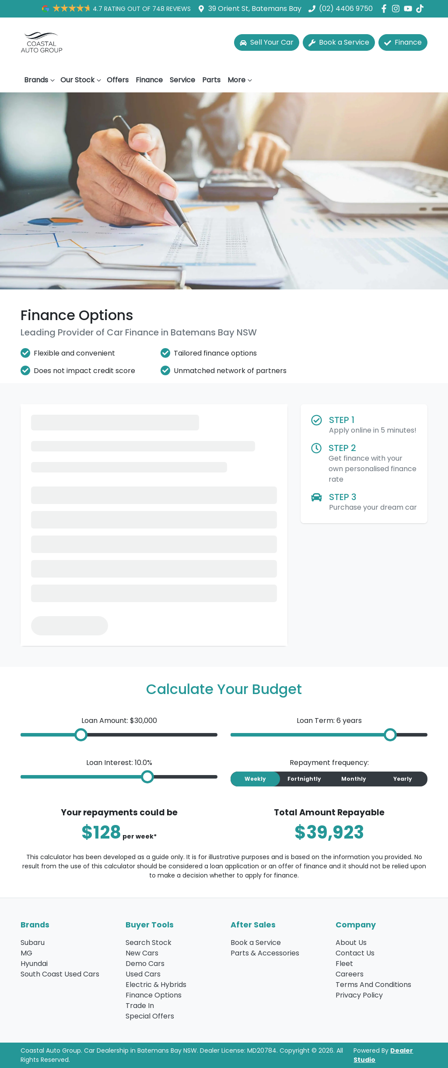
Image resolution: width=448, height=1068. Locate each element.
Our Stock (81, 80)
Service (182, 80)
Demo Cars (145, 964)
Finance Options (154, 995)
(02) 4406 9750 (346, 9)
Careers (350, 974)
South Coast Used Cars (60, 974)
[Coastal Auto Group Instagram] (397, 8)
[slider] (81, 734)
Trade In (140, 1006)
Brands (40, 80)
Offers (118, 80)
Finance (403, 42)
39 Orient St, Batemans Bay (254, 9)
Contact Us (355, 953)
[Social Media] (421, 8)
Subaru (33, 943)
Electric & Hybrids (156, 985)
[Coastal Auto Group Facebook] (386, 8)
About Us (351, 943)
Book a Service (338, 42)
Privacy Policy (359, 995)
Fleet (344, 964)
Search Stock (149, 943)
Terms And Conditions (373, 985)
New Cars (142, 953)
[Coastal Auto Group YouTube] (410, 8)
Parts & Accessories (265, 953)
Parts (211, 80)
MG (26, 953)
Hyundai (34, 964)
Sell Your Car (267, 42)
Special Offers (150, 1016)
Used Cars (143, 974)
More (241, 80)
